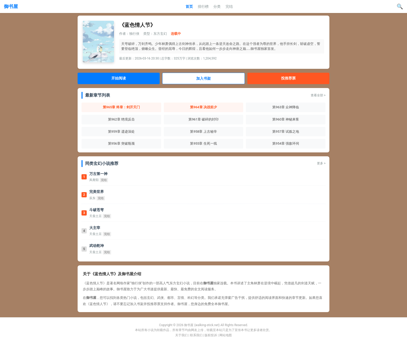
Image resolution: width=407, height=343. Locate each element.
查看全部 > (318, 95)
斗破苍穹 (96, 210)
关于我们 (181, 335)
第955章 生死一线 (203, 143)
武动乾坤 (96, 246)
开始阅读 (118, 78)
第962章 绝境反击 (121, 119)
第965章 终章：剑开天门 (121, 107)
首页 (189, 6)
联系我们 (196, 335)
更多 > (321, 163)
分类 (217, 6)
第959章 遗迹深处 (121, 131)
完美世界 (96, 192)
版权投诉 (211, 335)
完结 (229, 6)
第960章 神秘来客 (285, 119)
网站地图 (225, 335)
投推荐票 (288, 78)
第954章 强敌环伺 (285, 143)
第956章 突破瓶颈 (121, 143)
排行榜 (203, 6)
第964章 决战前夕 (203, 107)
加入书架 (203, 78)
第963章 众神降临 (285, 107)
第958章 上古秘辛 (203, 131)
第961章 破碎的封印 (203, 119)
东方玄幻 (160, 34)
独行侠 (134, 34)
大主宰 (94, 228)
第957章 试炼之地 (285, 131)
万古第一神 (98, 174)
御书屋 (11, 6)
